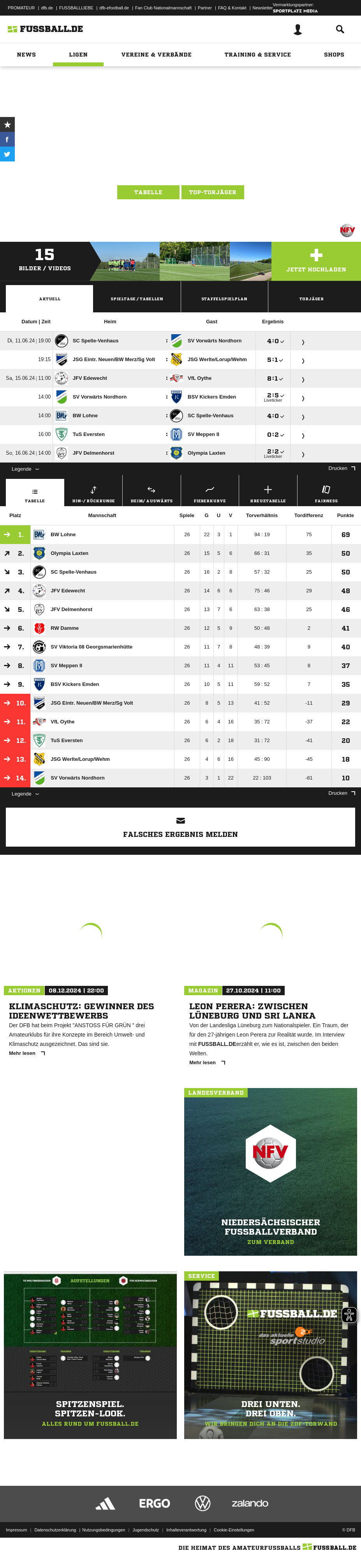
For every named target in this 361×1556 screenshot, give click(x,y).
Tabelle (148, 192)
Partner (205, 7)
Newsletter (263, 7)
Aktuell (49, 299)
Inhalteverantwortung (186, 1530)
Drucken (342, 468)
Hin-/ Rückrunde (94, 493)
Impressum (16, 1530)
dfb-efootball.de (114, 7)
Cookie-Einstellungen (234, 1530)
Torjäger (311, 299)
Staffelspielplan (224, 299)
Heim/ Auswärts (152, 493)
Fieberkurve (210, 493)
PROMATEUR (21, 7)
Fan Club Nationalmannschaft (163, 7)
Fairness (326, 493)
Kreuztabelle (268, 493)
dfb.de (47, 7)
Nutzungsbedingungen (103, 1530)
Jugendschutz (145, 1530)
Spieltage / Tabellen (137, 299)
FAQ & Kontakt (232, 7)
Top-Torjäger (212, 192)
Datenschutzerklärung (55, 1530)
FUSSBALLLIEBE (76, 7)
